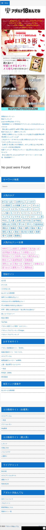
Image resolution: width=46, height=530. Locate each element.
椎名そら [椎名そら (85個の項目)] (6, 260)
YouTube (4, 322)
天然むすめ (5, 448)
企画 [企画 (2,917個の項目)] (19, 221)
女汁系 (3, 280)
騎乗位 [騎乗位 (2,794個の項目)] (18, 236)
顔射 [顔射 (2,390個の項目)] (10, 236)
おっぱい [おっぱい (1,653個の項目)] (10, 202)
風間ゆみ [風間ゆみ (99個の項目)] (29, 267)
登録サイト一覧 (6, 511)
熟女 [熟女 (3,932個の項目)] (21, 228)
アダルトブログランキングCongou (12, 330)
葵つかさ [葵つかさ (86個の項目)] (6, 267)
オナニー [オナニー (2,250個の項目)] (27, 205)
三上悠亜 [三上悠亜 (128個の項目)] (13, 249)
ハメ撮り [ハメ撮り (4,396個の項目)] (6, 213)
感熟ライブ (5, 479)
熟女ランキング (6, 119)
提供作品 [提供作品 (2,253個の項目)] (39, 224)
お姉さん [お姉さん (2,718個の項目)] (20, 202)
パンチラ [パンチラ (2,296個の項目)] (37, 213)
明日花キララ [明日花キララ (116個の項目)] (8, 256)
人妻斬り (4, 456)
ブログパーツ (5, 503)
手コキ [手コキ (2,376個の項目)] (22, 224)
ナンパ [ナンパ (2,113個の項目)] (36, 209)
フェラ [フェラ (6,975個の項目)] (5, 217)
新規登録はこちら (7, 507)
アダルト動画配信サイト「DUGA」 (13, 348)
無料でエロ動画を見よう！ (10, 297)
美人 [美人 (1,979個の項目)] (10, 232)
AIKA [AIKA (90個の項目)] (4, 249)
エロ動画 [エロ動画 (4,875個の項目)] (6, 205)
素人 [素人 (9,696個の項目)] (40, 228)
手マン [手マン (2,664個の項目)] (30, 224)
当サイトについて (7, 499)
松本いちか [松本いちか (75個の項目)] (21, 256)
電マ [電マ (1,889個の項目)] (4, 236)
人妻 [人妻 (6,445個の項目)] (12, 221)
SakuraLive (5, 484)
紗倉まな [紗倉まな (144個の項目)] (39, 264)
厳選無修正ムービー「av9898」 (11, 360)
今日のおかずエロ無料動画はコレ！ (13, 301)
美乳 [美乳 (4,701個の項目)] (4, 232)
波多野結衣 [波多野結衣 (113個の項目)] (17, 260)
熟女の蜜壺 (5, 318)
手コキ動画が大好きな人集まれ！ (12, 305)
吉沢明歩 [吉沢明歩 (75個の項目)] (6, 252)
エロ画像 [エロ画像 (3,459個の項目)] (16, 205)
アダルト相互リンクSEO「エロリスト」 (14, 326)
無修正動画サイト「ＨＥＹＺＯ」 (12, 352)
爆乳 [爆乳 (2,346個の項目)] (27, 228)
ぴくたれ (4, 285)
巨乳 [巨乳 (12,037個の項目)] (14, 224)
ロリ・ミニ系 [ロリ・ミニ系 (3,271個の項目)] (37, 217)
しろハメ (4, 444)
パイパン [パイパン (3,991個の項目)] (27, 213)
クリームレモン (6, 424)
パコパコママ (5, 452)
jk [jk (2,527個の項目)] (3, 202)
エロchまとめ (5, 289)
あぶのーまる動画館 (8, 293)
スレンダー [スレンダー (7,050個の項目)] (26, 209)
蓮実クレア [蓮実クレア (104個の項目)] (17, 267)
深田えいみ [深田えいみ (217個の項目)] (7, 264)
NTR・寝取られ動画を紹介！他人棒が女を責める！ (18, 309)
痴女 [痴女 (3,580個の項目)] (33, 228)
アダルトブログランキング (10, 334)
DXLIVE (4, 471)
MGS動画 (4, 377)
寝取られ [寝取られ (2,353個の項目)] (6, 224)
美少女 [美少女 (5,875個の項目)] (24, 232)
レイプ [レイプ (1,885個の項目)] (26, 217)
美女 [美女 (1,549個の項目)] (17, 232)
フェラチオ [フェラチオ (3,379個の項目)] (15, 217)
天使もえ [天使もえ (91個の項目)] (16, 252)
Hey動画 (4, 428)
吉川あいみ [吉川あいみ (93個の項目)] (34, 249)
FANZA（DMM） (7, 373)
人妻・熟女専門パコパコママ (10, 364)
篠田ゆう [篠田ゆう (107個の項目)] (29, 264)
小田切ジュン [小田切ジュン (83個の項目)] (28, 252)
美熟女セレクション (8, 116)
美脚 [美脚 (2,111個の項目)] (38, 232)
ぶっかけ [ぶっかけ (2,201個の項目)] (30, 202)
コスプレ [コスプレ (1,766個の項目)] (14, 209)
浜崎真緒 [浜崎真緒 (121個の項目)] (29, 260)
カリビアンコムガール (8, 475)
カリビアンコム (6, 356)
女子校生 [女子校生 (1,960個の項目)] (37, 221)
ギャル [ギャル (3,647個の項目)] (36, 205)
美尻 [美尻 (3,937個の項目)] (31, 232)
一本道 (3, 369)
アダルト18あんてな (12, 526)
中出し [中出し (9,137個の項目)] (5, 221)
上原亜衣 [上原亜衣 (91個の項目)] (23, 249)
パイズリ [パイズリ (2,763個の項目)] (16, 213)
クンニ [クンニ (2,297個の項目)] (5, 209)
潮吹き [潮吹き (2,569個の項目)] (5, 228)
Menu (6, 3)
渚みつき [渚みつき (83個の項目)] (18, 264)
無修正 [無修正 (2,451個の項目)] (13, 228)
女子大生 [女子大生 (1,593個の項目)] (27, 221)
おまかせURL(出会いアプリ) (10, 121)
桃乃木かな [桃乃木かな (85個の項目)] (33, 256)
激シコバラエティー (8, 314)
